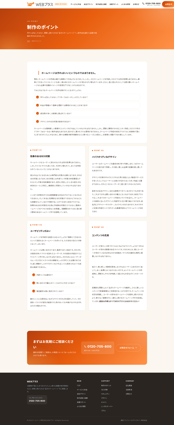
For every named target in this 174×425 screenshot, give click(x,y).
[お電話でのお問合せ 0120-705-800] (151, 4)
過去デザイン (88, 4)
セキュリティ (105, 394)
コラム (103, 410)
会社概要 (129, 385)
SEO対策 (104, 389)
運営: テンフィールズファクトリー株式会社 (134, 420)
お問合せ (136, 4)
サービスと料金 (76, 4)
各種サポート (114, 4)
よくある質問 (125, 4)
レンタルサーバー (107, 406)
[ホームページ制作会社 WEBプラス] (47, 4)
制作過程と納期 (101, 4)
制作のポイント (106, 385)
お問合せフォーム (128, 347)
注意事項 (129, 389)
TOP (28, 41)
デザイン (104, 398)
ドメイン (104, 402)
